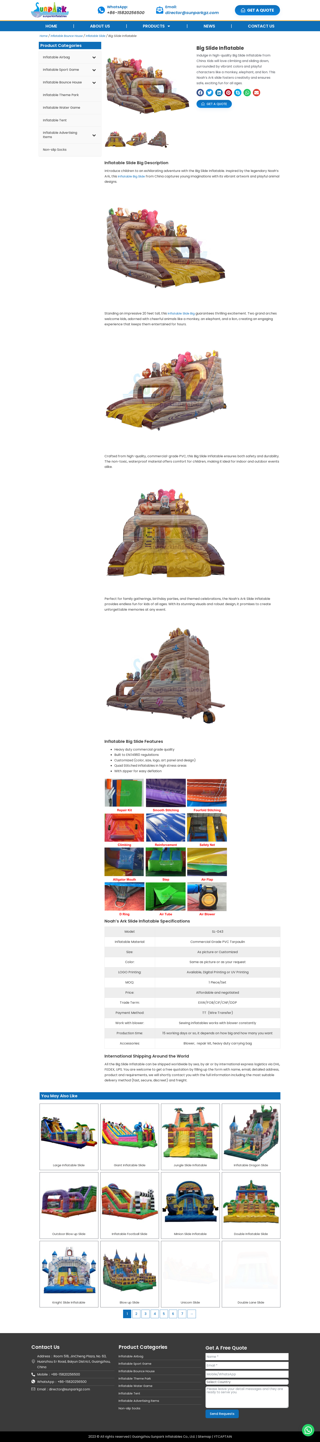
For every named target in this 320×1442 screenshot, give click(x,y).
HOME (51, 26)
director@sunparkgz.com (192, 13)
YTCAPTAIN (223, 1436)
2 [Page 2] (136, 1313)
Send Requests (222, 1413)
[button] (200, 92)
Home (44, 36)
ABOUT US (100, 26)
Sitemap (205, 1436)
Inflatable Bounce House (70, 36)
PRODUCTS (157, 26)
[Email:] (159, 10)
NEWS (209, 26)
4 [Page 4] (155, 1313)
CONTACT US (261, 26)
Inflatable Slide (103, 36)
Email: (171, 6)
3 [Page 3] (145, 1313)
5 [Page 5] (164, 1313)
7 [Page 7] (182, 1313)
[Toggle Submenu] (94, 57)
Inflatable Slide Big (182, 313)
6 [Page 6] (173, 1313)
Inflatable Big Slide (132, 176)
